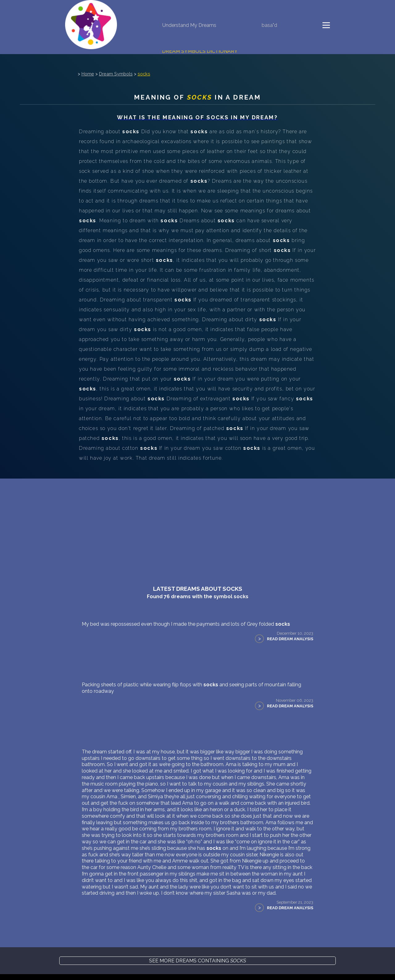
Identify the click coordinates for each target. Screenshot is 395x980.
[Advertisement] (197, 529)
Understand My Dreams (189, 25)
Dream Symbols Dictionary (200, 51)
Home (89, 78)
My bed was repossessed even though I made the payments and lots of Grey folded (188, 629)
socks (145, 78)
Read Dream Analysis (288, 643)
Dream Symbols (117, 78)
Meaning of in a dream (197, 102)
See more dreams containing (197, 972)
